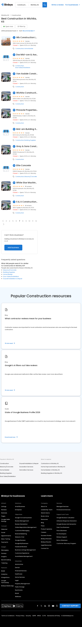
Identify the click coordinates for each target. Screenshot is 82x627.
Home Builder (28, 48)
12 (36, 221)
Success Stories (46, 535)
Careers (43, 532)
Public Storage (19, 587)
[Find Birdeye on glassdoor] (57, 606)
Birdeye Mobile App (7, 586)
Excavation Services (26, 467)
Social (3, 532)
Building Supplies (30, 140)
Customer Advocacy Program (66, 543)
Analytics (4, 574)
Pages (3, 516)
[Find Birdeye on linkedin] (45, 606)
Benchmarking (6, 560)
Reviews (4, 510)
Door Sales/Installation (22, 67)
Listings (3, 506)
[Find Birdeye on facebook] (37, 606)
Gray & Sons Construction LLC (27, 146)
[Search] (44, 4)
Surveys (3, 553)
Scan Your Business (63, 527)
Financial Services (21, 571)
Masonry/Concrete (30, 176)
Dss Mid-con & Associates (27, 54)
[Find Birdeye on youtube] (53, 606)
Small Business (20, 506)
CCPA (44, 616)
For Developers (61, 534)
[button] (2, 220)
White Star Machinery (27, 182)
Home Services (20, 577)
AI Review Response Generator (67, 521)
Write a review (57, 5)
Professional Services (63, 510)
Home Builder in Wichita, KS (50, 470)
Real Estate (19, 590)
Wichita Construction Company (27, 92)
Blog (42, 523)
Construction (19, 48)
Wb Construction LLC (27, 37)
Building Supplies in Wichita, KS (51, 473)
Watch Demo (45, 513)
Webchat (4, 529)
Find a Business (62, 530)
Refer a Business (62, 540)
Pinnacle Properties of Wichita (27, 110)
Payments (4, 542)
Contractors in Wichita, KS (50, 463)
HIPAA (39, 616)
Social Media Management (24, 556)
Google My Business (21, 543)
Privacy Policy (20, 616)
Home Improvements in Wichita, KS (53, 467)
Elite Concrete (23, 165)
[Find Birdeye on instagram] (49, 606)
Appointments (6, 536)
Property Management (22, 584)
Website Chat (19, 537)
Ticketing (4, 563)
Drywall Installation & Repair (12, 279)
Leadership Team (46, 510)
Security (28, 616)
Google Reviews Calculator (65, 518)
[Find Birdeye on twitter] (41, 606)
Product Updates (46, 529)
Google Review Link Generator (66, 524)
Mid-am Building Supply (27, 129)
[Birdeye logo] (7, 4)
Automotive (19, 564)
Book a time (45, 516)
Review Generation (21, 524)
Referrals (4, 513)
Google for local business (23, 518)
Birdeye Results (46, 542)
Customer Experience (22, 553)
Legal (16, 580)
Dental (17, 567)
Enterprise (18, 510)
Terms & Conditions (8, 616)
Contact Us (45, 548)
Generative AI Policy (53, 616)
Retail (17, 593)
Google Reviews (20, 540)
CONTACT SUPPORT (70, 606)
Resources (44, 519)
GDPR (34, 616)
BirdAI (3, 571)
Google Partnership (5, 581)
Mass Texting (5, 539)
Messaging (4, 550)
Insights (4, 556)
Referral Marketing (21, 534)
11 (32, 221)
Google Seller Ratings (5, 520)
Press (43, 526)
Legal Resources (46, 545)
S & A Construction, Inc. (27, 201)
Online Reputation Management (26, 527)
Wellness (18, 596)
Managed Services (63, 506)
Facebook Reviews (21, 547)
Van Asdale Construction (27, 73)
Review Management (22, 521)
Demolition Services (26, 470)
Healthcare (18, 574)
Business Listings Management (25, 550)
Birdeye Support (62, 537)
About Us (44, 506)
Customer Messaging (22, 530)
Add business (13, 247)
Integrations (5, 577)
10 (29, 221)
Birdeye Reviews (46, 539)
